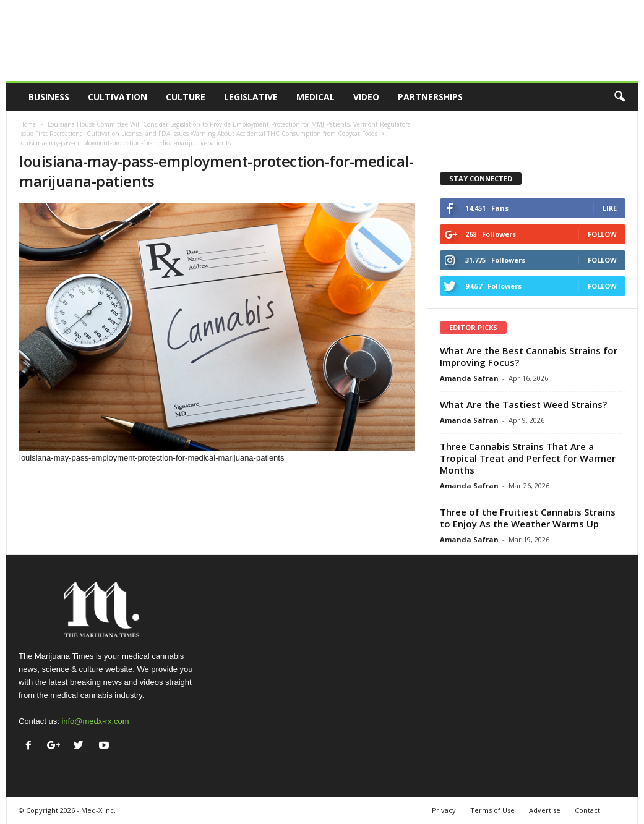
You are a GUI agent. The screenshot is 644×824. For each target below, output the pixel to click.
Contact (587, 810)
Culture (185, 97)
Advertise (544, 810)
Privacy (444, 810)
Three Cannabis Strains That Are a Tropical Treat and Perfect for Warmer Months (528, 458)
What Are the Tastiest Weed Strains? (523, 404)
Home (27, 124)
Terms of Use (492, 810)
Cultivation (117, 97)
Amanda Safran (469, 378)
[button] (619, 97)
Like (610, 208)
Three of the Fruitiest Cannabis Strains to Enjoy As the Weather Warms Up (528, 518)
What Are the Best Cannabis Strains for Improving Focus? (528, 356)
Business (48, 97)
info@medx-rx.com (95, 721)
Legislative (251, 97)
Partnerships (430, 97)
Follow (602, 234)
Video (366, 97)
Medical (315, 97)
